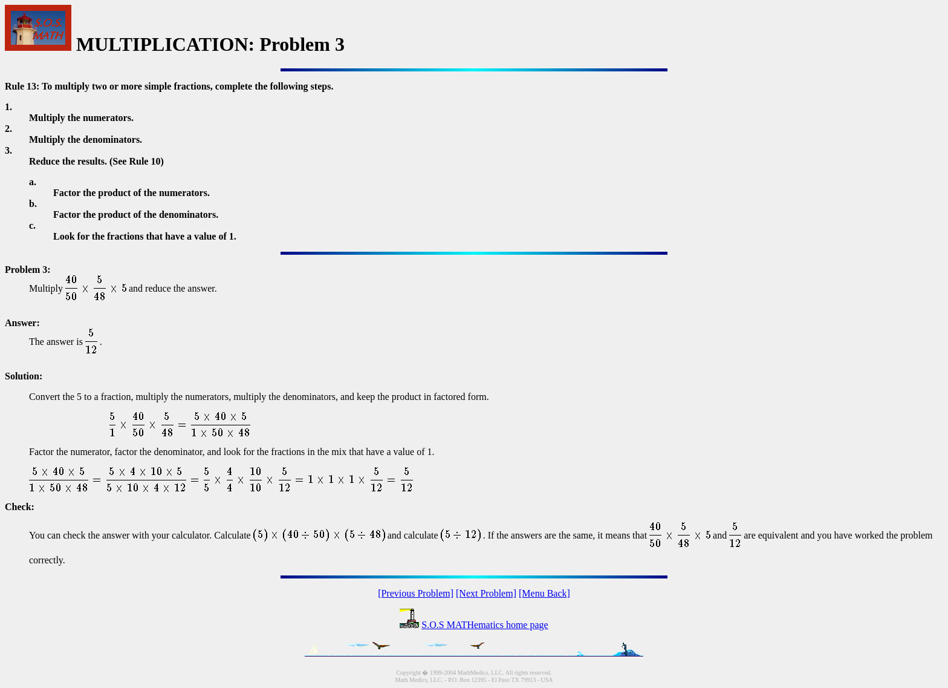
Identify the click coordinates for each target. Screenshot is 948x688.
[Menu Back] (544, 593)
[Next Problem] (486, 593)
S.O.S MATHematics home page (484, 625)
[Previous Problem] (415, 593)
